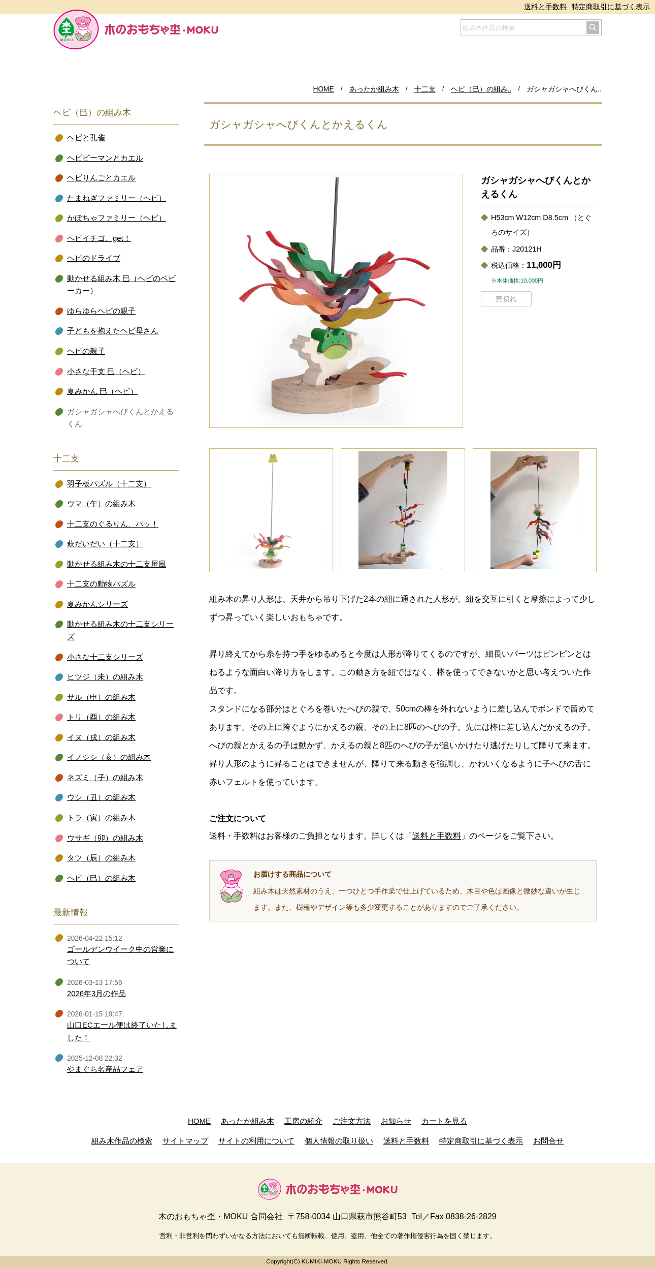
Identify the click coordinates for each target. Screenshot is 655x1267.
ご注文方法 (352, 1121)
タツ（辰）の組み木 (101, 858)
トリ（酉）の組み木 (101, 717)
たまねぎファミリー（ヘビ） (116, 198)
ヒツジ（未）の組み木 (105, 677)
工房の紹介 (303, 1121)
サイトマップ (185, 1140)
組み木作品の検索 (121, 1140)
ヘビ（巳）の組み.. (481, 89)
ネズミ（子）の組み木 (105, 778)
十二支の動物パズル (101, 584)
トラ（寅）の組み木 (101, 818)
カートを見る (444, 1121)
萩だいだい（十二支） (105, 544)
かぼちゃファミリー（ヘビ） (116, 218)
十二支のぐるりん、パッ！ (112, 524)
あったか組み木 (374, 89)
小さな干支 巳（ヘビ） (106, 371)
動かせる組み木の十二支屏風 (116, 564)
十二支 (425, 89)
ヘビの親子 (86, 351)
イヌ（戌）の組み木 (101, 737)
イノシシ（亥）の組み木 (109, 757)
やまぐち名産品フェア (105, 1069)
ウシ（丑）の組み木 (101, 797)
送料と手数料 (545, 7)
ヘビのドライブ (93, 258)
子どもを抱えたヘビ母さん (112, 331)
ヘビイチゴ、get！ (99, 238)
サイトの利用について (256, 1140)
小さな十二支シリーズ (105, 657)
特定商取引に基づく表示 (611, 7)
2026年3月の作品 (96, 994)
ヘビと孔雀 (86, 138)
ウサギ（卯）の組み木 (105, 838)
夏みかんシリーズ (97, 604)
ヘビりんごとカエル (101, 178)
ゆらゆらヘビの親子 (101, 311)
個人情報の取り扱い (339, 1140)
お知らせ (396, 1121)
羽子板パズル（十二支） (109, 484)
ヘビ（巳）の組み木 (101, 878)
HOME (323, 89)
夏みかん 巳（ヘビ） (102, 391)
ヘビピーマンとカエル (105, 158)
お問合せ (548, 1140)
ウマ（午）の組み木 (101, 504)
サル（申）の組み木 (101, 697)
